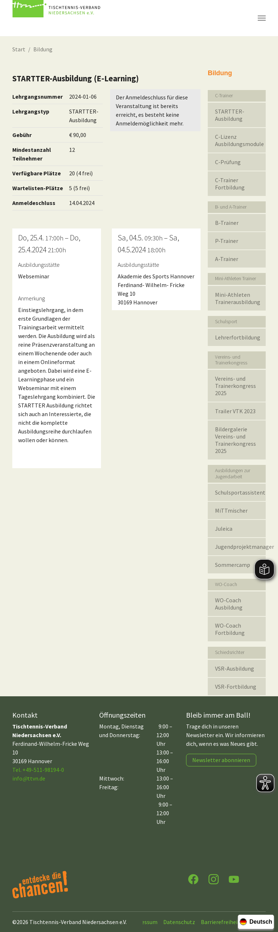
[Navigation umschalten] (262, 18)
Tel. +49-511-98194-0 (38, 769)
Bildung (42, 49)
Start (18, 49)
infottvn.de (28, 778)
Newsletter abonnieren (221, 760)
